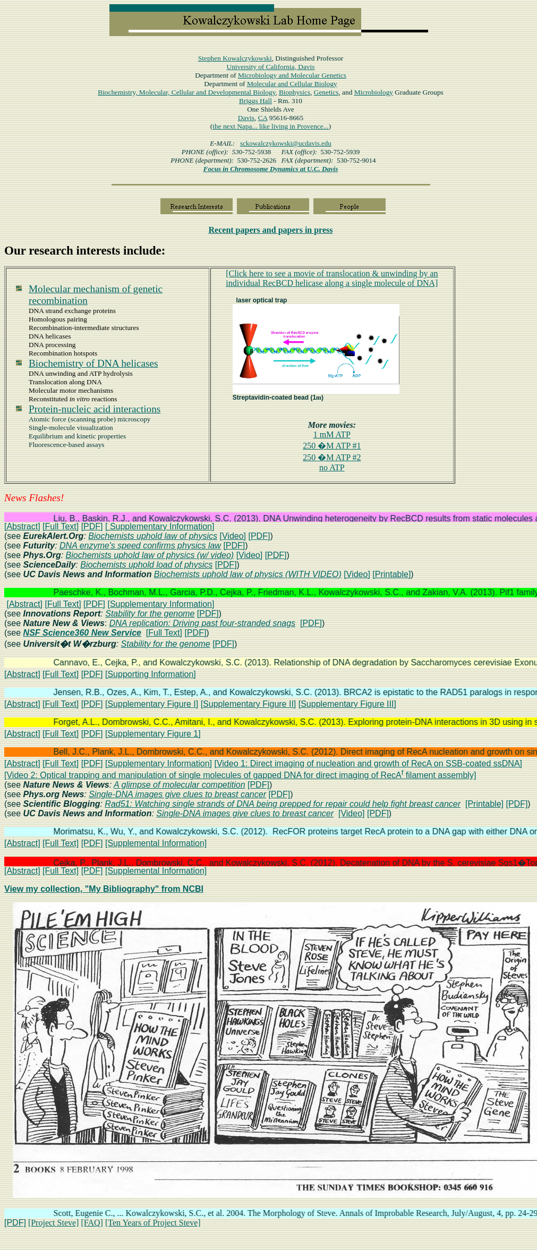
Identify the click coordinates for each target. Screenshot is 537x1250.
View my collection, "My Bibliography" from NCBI (103, 888)
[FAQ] (92, 1222)
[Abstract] (22, 526)
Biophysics (294, 92)
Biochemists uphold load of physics (146, 564)
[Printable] (391, 574)
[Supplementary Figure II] (248, 703)
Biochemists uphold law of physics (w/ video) (150, 555)
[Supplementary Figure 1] (153, 733)
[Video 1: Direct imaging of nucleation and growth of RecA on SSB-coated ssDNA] (368, 763)
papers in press (271, 229)
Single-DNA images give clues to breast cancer (177, 794)
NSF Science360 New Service (82, 632)
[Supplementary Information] (160, 604)
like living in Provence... (294, 126)
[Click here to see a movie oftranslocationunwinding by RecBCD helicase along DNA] (332, 278)
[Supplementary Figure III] (347, 703)
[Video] (233, 535)
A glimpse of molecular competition (179, 784)
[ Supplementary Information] (159, 526)
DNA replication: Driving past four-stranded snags (202, 623)
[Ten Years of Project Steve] (153, 1222)
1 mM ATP (332, 434)
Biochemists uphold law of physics (152, 535)
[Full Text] (60, 526)
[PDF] (92, 526)
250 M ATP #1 (332, 445)
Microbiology (292, 75)
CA (263, 118)
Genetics (326, 92)
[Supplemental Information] (156, 843)
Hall (255, 101)
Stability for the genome (149, 613)
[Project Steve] (53, 1222)
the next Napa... (235, 126)
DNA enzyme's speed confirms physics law (140, 545)
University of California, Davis (271, 67)
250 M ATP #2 (332, 457)
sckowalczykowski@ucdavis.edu (285, 143)
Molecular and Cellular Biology (292, 84)
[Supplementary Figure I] (151, 703)
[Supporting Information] (150, 674)
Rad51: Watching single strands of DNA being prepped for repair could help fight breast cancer (283, 803)
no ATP (332, 467)
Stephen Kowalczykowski (235, 58)
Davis (246, 118)
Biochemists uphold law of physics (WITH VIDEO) (248, 574)
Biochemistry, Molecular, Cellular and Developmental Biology (187, 92)
